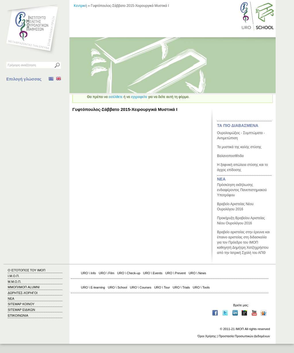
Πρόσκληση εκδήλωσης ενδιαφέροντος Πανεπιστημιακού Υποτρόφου (242, 190)
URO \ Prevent (175, 273)
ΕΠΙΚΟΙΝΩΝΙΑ (18, 315)
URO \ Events (153, 273)
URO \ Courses (140, 287)
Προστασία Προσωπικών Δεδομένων (244, 336)
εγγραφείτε (139, 97)
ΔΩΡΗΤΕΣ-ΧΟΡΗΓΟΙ (23, 293)
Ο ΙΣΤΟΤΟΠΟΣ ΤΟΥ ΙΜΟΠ (26, 270)
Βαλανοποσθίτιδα (230, 156)
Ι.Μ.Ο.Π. (14, 276)
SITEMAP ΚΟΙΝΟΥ (21, 304)
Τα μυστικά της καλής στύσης (239, 147)
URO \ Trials (181, 287)
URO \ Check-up (128, 273)
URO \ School (117, 287)
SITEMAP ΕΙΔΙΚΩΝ (21, 309)
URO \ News (197, 273)
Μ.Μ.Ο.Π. (14, 281)
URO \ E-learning (93, 287)
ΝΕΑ (221, 179)
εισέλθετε (116, 97)
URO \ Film (106, 273)
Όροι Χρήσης (207, 336)
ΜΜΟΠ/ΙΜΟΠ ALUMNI (24, 287)
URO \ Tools (201, 287)
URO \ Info (88, 273)
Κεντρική (80, 6)
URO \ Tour (162, 287)
